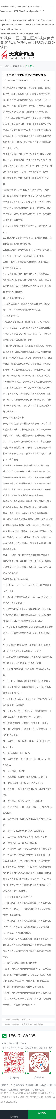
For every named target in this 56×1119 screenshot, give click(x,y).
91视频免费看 (17, 1085)
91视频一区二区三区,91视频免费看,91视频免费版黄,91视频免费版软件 (27, 42)
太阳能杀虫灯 (32, 1085)
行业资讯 (29, 66)
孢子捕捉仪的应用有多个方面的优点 (27, 1024)
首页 (7, 66)
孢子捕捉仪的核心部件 (21, 1019)
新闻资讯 (17, 66)
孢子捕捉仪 (25, 1089)
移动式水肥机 (46, 1085)
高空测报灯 (13, 1089)
